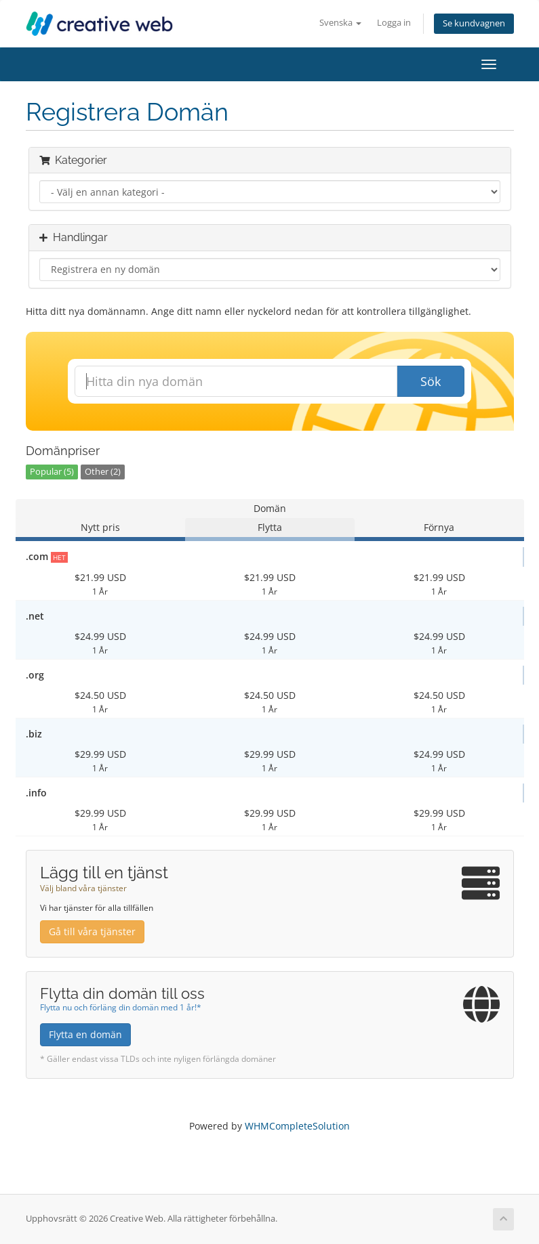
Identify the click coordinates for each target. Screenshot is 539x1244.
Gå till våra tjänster (92, 931)
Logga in (394, 22)
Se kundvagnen (474, 23)
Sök (430, 381)
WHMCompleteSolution (297, 1125)
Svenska (340, 22)
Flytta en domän (85, 1034)
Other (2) (103, 471)
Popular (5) (52, 471)
